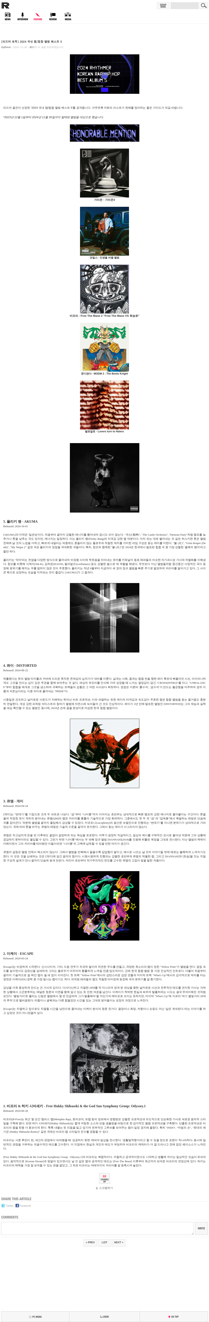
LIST (104, 1242)
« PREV (90, 1242)
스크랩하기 (104, 1188)
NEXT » (118, 1242)
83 (104, 1176)
